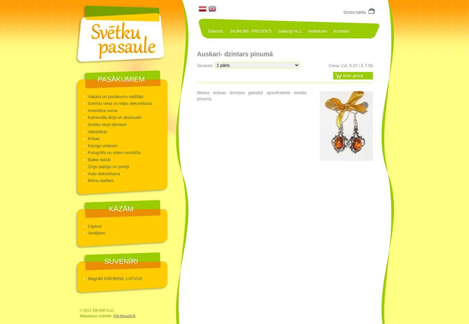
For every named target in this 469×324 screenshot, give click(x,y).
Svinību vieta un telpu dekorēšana (120, 103)
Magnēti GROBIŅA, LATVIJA (115, 278)
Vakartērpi (97, 131)
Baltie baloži (99, 159)
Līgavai (95, 226)
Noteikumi (317, 31)
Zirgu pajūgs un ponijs (108, 166)
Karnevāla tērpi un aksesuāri (115, 117)
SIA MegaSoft (124, 316)
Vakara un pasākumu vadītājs (115, 96)
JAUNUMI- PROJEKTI (251, 31)
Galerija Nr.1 (290, 31)
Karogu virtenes (103, 145)
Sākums (215, 31)
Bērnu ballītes (101, 180)
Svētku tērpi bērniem (107, 124)
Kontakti (341, 31)
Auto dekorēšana (104, 173)
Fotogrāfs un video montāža (114, 152)
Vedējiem (96, 233)
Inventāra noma (102, 110)
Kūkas (94, 138)
